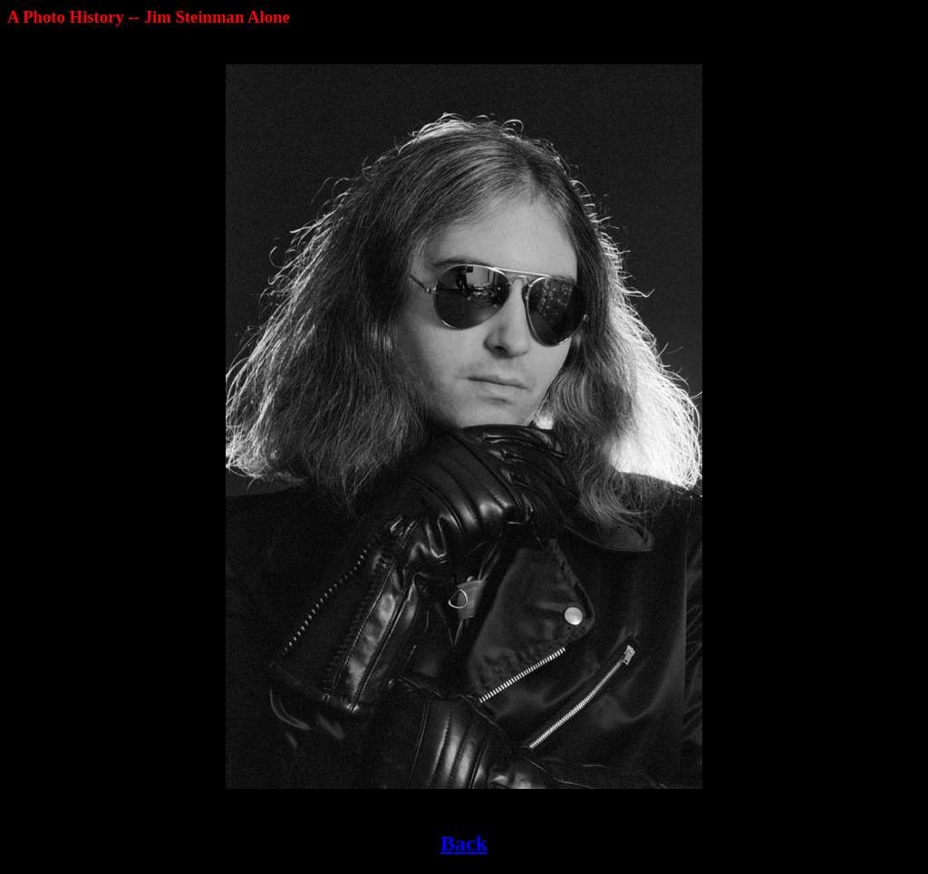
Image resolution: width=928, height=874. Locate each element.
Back (464, 843)
